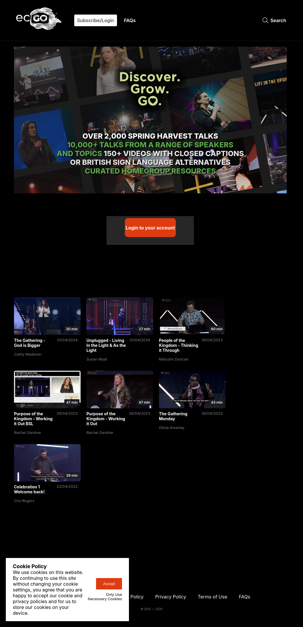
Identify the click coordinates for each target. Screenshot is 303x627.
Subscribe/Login (95, 20)
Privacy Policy (170, 597)
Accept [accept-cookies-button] (109, 584)
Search (274, 20)
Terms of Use (212, 597)
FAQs (130, 20)
